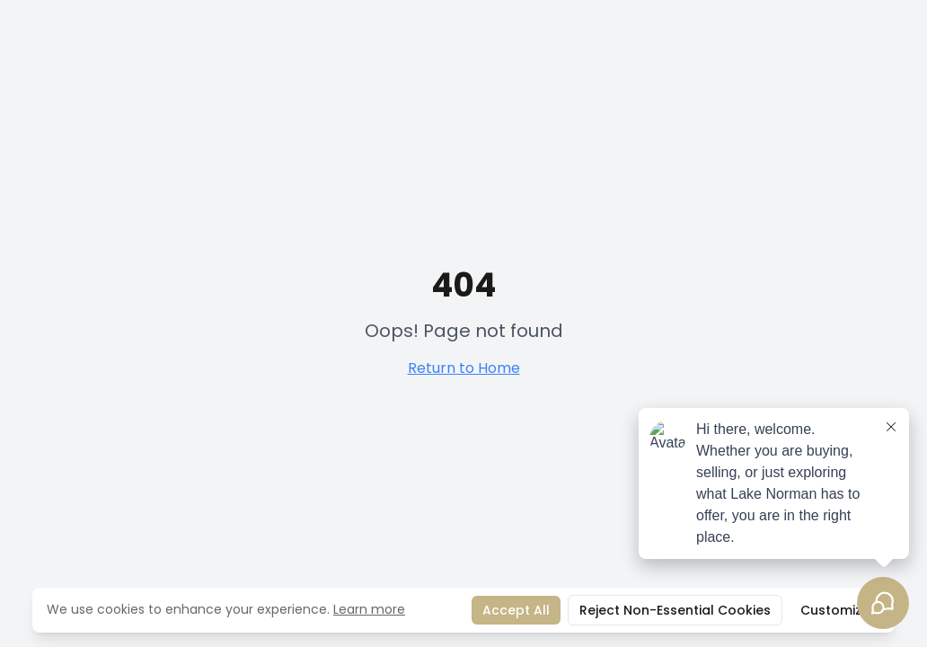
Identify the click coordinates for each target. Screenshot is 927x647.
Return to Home (464, 368)
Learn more (369, 609)
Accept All (516, 610)
